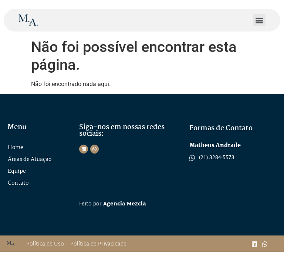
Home (15, 147)
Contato (18, 183)
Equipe (17, 171)
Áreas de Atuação (29, 159)
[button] (259, 20)
